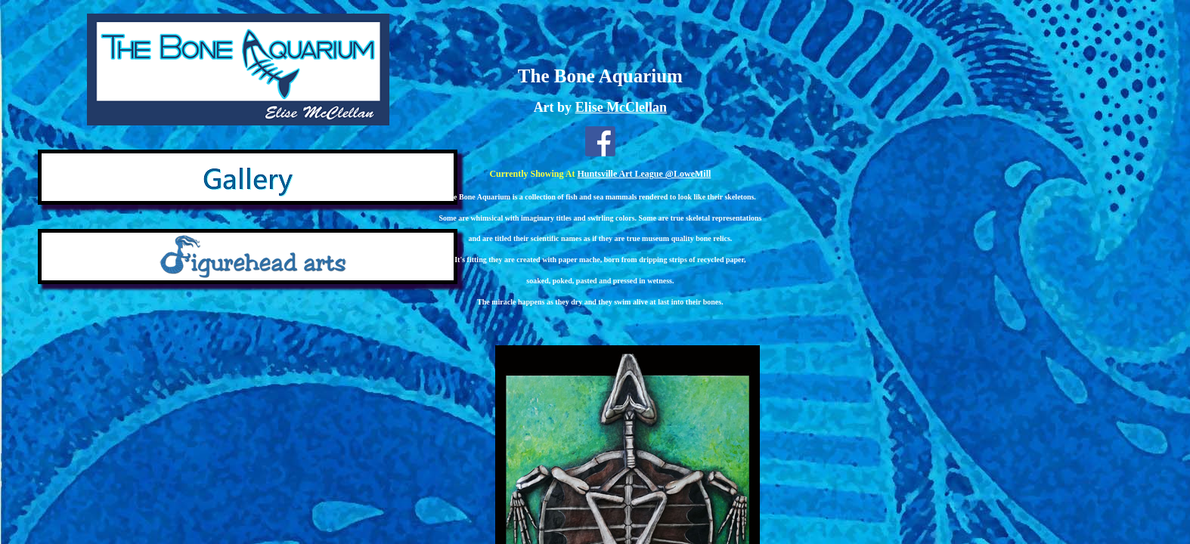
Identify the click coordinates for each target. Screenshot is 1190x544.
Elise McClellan (621, 107)
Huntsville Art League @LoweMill (644, 173)
